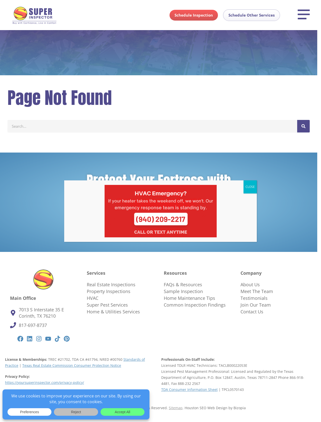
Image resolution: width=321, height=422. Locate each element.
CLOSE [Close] (250, 187)
